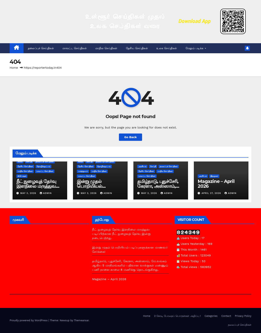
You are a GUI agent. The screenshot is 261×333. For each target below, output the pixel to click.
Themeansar (81, 320)
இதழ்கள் (214, 176)
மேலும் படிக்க (195, 48)
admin (46, 193)
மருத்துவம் (83, 171)
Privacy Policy (243, 315)
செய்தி (29, 162)
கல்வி (20, 162)
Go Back (130, 137)
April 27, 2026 (212, 193)
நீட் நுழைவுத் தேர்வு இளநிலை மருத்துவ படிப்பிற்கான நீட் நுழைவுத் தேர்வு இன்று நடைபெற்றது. (121, 234)
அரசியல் (142, 166)
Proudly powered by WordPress (29, 320)
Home (14, 67)
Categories (211, 315)
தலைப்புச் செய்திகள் (41, 48)
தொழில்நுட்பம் (43, 166)
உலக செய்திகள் (166, 48)
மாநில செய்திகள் (106, 48)
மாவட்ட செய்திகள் (74, 48)
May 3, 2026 (28, 193)
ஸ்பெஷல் (22, 176)
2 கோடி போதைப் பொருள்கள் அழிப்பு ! (177, 315)
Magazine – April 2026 (216, 183)
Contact (226, 315)
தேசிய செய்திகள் (137, 48)
